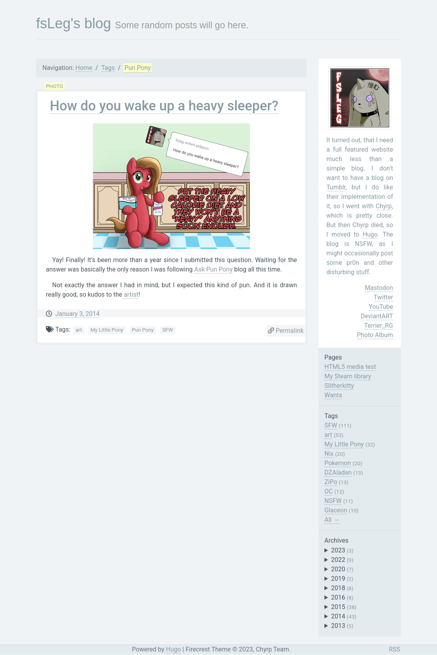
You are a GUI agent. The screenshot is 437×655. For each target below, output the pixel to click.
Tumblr (336, 187)
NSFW (333, 501)
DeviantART (377, 316)
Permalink (286, 330)
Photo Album (375, 335)
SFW (167, 330)
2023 (342, 550)
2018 (342, 588)
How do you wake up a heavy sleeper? (164, 106)
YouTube (381, 306)
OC (328, 491)
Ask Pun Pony (213, 269)
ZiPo (330, 482)
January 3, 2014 (77, 313)
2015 (344, 607)
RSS (394, 649)
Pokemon (337, 463)
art (78, 330)
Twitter (383, 297)
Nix (328, 453)
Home (83, 68)
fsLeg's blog (73, 23)
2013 (342, 625)
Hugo (369, 234)
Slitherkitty (339, 385)
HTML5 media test (350, 367)
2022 (342, 559)
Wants (333, 395)
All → (331, 519)
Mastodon (379, 288)
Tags (108, 68)
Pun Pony (137, 68)
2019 (342, 578)
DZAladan (338, 472)
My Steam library (347, 376)
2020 (342, 569)
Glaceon (335, 510)
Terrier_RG (378, 325)
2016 (342, 597)
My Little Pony (107, 330)
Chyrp (384, 206)
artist (131, 294)
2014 (344, 616)
